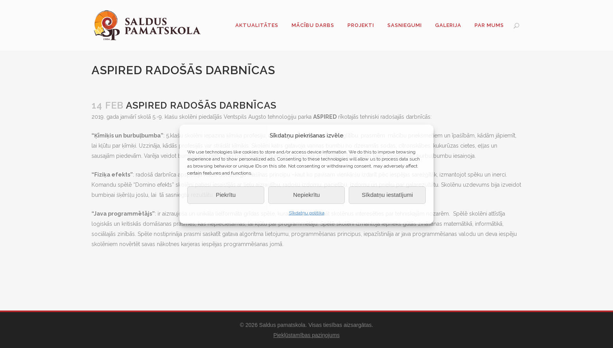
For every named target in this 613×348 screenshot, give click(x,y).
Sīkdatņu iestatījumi (387, 194)
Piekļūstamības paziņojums (306, 335)
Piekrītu (226, 194)
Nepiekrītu (306, 194)
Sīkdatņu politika (306, 213)
